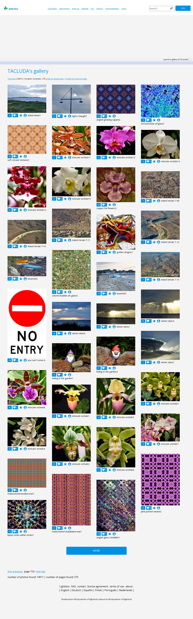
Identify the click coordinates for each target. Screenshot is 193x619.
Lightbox (64, 586)
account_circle (25, 115)
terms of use (117, 586)
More (96, 550)
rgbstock (10, 8)
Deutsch (76, 590)
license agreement (97, 586)
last (43, 571)
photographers (112, 9)
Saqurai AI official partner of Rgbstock (115, 599)
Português (110, 590)
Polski (98, 590)
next (38, 571)
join (183, 8)
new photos (64, 9)
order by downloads (55, 78)
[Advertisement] (96, 38)
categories (52, 9)
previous (18, 571)
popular (75, 9)
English (65, 590)
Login (123, 9)
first (10, 571)
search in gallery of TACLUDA (175, 59)
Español (88, 590)
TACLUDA (12, 78)
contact (99, 9)
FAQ (92, 9)
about (129, 586)
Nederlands (125, 590)
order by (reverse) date (76, 78)
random (85, 9)
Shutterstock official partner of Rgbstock (79, 599)
